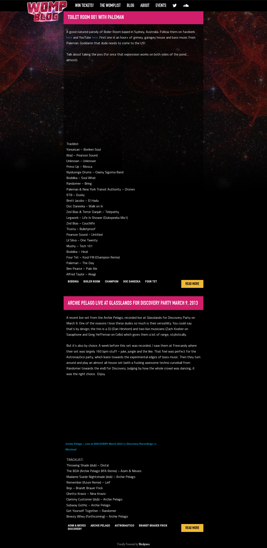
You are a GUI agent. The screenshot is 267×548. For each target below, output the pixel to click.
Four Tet (151, 281)
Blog (130, 5)
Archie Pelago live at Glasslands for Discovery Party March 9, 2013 (133, 303)
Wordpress (144, 544)
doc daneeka (131, 281)
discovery (75, 528)
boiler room (91, 281)
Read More (192, 284)
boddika (73, 281)
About (144, 5)
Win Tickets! (84, 5)
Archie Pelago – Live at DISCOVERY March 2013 (93, 443)
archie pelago (100, 525)
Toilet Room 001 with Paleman (96, 17)
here (69, 37)
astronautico (124, 525)
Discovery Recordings (140, 443)
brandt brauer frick (153, 525)
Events (161, 5)
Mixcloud (70, 449)
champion (111, 281)
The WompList (110, 5)
